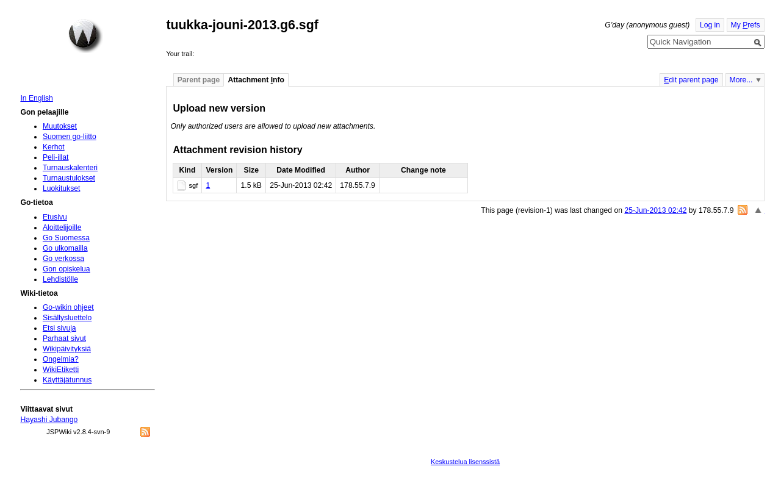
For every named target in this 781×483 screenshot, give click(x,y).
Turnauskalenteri (70, 167)
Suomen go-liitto (69, 136)
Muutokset (60, 126)
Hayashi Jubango (48, 419)
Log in (710, 25)
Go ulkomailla (65, 248)
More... (741, 80)
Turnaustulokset (69, 178)
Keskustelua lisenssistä (465, 461)
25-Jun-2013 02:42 (655, 210)
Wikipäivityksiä (67, 349)
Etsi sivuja (59, 328)
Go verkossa (63, 258)
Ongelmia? (61, 359)
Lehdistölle (60, 279)
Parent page (199, 80)
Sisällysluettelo (67, 317)
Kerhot (54, 147)
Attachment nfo (256, 80)
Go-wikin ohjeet (68, 307)
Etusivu (55, 217)
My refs (745, 25)
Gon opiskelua (66, 269)
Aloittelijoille (62, 227)
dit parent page (691, 80)
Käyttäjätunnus (67, 380)
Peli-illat (56, 157)
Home (85, 35)
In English (36, 98)
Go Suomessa (66, 238)
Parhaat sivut (64, 338)
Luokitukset (62, 188)
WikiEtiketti (61, 369)
